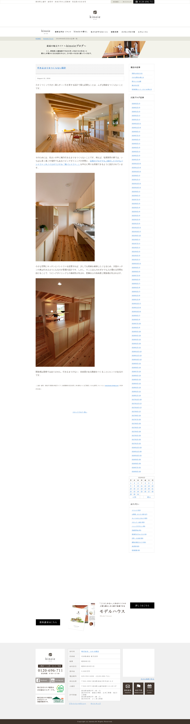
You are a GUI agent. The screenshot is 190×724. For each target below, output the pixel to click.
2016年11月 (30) (137, 451)
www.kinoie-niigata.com (111, 385)
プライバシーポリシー (77, 703)
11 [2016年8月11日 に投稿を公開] (141, 486)
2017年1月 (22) (136, 443)
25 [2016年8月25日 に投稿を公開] (141, 491)
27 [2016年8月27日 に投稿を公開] (149, 491)
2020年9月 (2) (136, 267)
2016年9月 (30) (136, 459)
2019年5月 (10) (136, 331)
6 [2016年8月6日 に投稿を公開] (148, 483)
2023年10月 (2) (136, 171)
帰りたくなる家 (136, 81)
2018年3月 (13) (136, 387)
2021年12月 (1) (136, 227)
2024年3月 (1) (136, 151)
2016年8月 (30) (136, 463)
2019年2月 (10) (136, 343)
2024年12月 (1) (136, 123)
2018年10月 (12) (137, 359)
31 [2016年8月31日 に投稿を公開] (138, 494)
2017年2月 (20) (136, 439)
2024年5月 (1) (136, 143)
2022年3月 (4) (136, 215)
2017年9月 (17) (136, 411)
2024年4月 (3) (136, 147)
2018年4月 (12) (136, 383)
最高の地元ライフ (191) (139, 542)
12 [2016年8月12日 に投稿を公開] (145, 486)
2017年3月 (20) (136, 435)
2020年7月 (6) (136, 275)
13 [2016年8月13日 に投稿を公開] (149, 486)
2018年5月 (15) (136, 379)
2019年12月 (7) (136, 303)
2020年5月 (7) (136, 283)
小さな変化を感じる (138, 77)
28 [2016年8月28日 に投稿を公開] (152, 491)
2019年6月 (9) (136, 327)
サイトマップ (96, 703)
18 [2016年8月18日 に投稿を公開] (141, 488)
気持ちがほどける (137, 73)
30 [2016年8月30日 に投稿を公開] (134, 494)
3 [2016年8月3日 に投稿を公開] (138, 483)
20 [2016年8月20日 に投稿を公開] (149, 488)
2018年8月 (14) (136, 367)
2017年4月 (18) (136, 431)
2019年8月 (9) (136, 319)
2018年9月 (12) (136, 363)
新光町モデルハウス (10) (139, 534)
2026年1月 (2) (136, 111)
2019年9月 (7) (136, 315)
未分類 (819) (135, 546)
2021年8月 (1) (136, 239)
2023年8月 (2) (136, 175)
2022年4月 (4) (136, 211)
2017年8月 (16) (136, 415)
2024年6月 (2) (136, 139)
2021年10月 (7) (136, 231)
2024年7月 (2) (136, 135)
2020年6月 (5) (136, 279)
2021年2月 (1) (136, 259)
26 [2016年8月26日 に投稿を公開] (145, 491)
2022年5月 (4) (136, 207)
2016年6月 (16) (136, 471)
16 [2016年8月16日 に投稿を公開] (134, 488)
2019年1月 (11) (136, 347)
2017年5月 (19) (136, 427)
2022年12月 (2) (136, 183)
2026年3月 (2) (136, 103)
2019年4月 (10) (136, 335)
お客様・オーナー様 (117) (139, 514)
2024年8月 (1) (136, 131)
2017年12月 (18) (137, 399)
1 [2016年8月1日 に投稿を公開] (130, 483)
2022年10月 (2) (136, 187)
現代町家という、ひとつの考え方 (142, 89)
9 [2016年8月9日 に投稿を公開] (134, 486)
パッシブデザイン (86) (138, 526)
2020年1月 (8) (136, 299)
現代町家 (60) (136, 550)
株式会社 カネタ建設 (90, 651)
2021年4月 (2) (136, 251)
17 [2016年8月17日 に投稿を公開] (138, 488)
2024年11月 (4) (136, 127)
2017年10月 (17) (137, 407)
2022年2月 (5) (136, 219)
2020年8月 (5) (136, 271)
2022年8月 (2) (136, 195)
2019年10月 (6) (136, 311)
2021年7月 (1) (136, 243)
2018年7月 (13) (136, 371)
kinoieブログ (48, 39)
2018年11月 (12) (137, 355)
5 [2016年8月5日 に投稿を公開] (145, 483)
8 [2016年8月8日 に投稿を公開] (130, 486)
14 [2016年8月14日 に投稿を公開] (152, 486)
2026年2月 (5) (136, 107)
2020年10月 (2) (136, 263)
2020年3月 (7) (136, 291)
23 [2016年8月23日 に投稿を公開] (134, 491)
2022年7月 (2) (136, 199)
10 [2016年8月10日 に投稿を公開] (138, 486)
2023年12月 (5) (136, 163)
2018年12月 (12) (137, 351)
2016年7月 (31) (136, 467)
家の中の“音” (135, 85)
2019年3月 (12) (136, 339)
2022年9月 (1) (136, 191)
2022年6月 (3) (136, 203)
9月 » (149, 497)
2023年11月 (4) (136, 167)
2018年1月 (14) (136, 395)
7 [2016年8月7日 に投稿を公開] (152, 483)
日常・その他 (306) (137, 538)
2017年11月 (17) (137, 403)
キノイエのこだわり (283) (139, 518)
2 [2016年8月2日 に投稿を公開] (134, 483)
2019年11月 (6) (136, 307)
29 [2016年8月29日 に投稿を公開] (131, 494)
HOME (38, 39)
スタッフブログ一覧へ (80, 412)
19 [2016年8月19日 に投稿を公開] (145, 488)
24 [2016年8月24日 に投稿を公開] (138, 491)
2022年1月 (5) (136, 223)
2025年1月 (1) (136, 119)
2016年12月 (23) (137, 447)
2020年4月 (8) (136, 287)
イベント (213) (136, 510)
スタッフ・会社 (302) (138, 522)
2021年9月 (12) (136, 235)
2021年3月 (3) (136, 255)
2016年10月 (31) (137, 455)
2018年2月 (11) (136, 391)
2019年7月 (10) (136, 323)
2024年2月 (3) (136, 155)
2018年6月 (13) (136, 375)
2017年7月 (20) (136, 419)
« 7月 (134, 497)
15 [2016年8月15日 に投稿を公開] (131, 488)
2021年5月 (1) (136, 247)
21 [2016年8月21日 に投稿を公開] (152, 488)
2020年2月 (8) (136, 295)
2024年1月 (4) (136, 159)
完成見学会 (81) (136, 530)
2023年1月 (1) (136, 179)
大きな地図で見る (147, 679)
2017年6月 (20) (136, 423)
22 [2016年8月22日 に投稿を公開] (131, 491)
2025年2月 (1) (136, 115)
